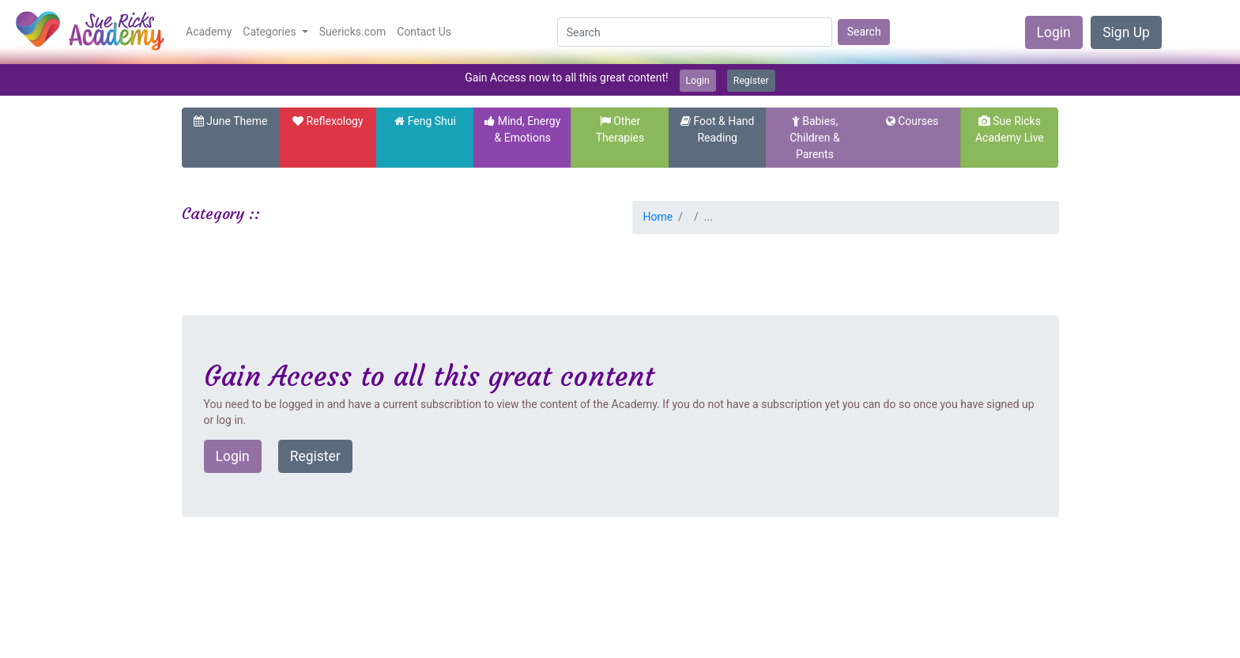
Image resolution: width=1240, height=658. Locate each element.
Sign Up (1126, 32)
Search (864, 31)
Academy (209, 31)
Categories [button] (271, 31)
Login (1054, 32)
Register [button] (315, 456)
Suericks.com (352, 31)
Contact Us (424, 31)
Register (751, 80)
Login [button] (233, 456)
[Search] (694, 32)
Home (658, 216)
